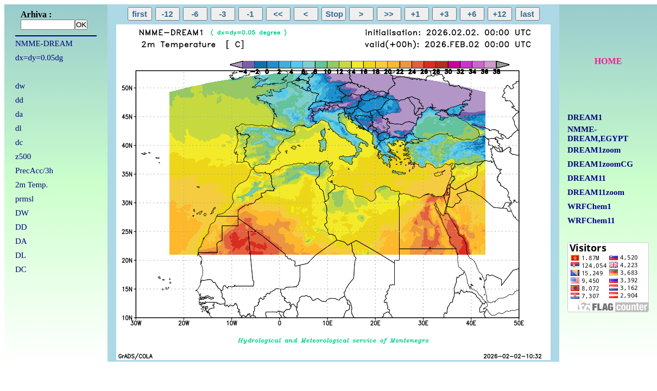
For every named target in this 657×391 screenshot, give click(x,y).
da (19, 114)
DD (21, 227)
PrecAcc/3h (34, 170)
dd (19, 100)
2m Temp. (31, 184)
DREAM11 (586, 178)
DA (21, 241)
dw (20, 85)
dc (19, 142)
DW (22, 213)
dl (18, 128)
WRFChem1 (589, 206)
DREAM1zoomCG (600, 164)
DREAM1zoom (594, 150)
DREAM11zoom (595, 192)
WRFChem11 (591, 220)
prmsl (24, 198)
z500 (23, 156)
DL (20, 255)
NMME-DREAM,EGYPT (597, 134)
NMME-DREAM (44, 43)
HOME (608, 61)
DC (21, 269)
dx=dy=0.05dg (39, 57)
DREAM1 (584, 117)
